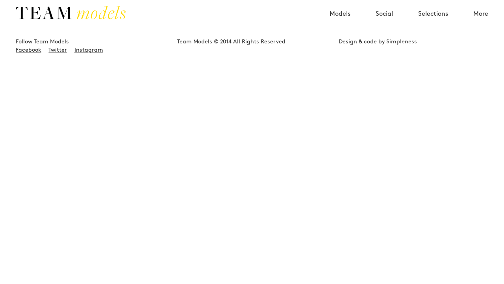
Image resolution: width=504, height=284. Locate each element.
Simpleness (401, 77)
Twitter (57, 86)
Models (340, 27)
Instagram (88, 86)
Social (384, 27)
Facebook (28, 86)
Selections (433, 27)
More (480, 27)
